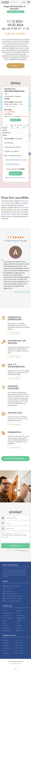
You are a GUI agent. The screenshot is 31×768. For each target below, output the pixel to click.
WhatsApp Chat (8, 591)
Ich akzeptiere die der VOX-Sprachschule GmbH (18, 551)
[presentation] (3, 273)
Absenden (15, 546)
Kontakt (5, 620)
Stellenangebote (21, 618)
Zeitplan (19, 620)
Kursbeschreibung (11, 164)
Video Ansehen (14, 333)
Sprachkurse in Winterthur (10, 214)
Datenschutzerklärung (20, 550)
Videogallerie (20, 615)
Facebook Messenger (10, 593)
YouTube (20, 630)
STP (18, 623)
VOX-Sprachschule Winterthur (12, 601)
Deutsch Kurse (23, 208)
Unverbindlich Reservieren (15, 11)
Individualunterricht (8, 613)
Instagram (6, 630)
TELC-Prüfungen (7, 618)
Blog (4, 623)
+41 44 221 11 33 (9, 588)
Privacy (19, 625)
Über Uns (19, 610)
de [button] (14, 2)
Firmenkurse (6, 615)
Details (15, 66)
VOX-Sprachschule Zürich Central (13, 596)
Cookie (19, 628)
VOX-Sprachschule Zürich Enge (12, 598)
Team (18, 613)
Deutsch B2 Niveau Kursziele (15, 160)
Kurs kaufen (15, 120)
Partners (5, 625)
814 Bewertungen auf (15, 241)
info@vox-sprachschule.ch (11, 586)
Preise (5, 610)
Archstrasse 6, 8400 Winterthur (15, 177)
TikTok (5, 628)
